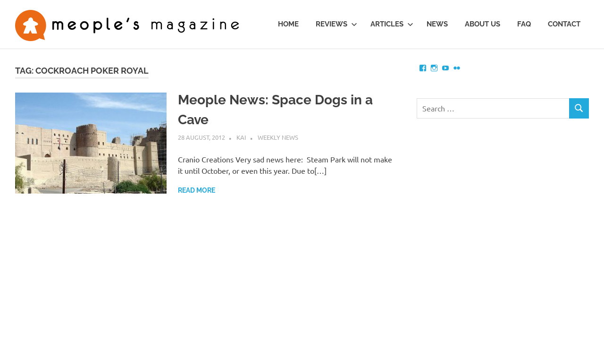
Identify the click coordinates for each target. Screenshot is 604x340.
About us (482, 24)
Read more (196, 190)
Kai (241, 137)
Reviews (336, 24)
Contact (564, 24)
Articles (391, 24)
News (437, 24)
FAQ (524, 24)
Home (288, 24)
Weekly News (278, 137)
